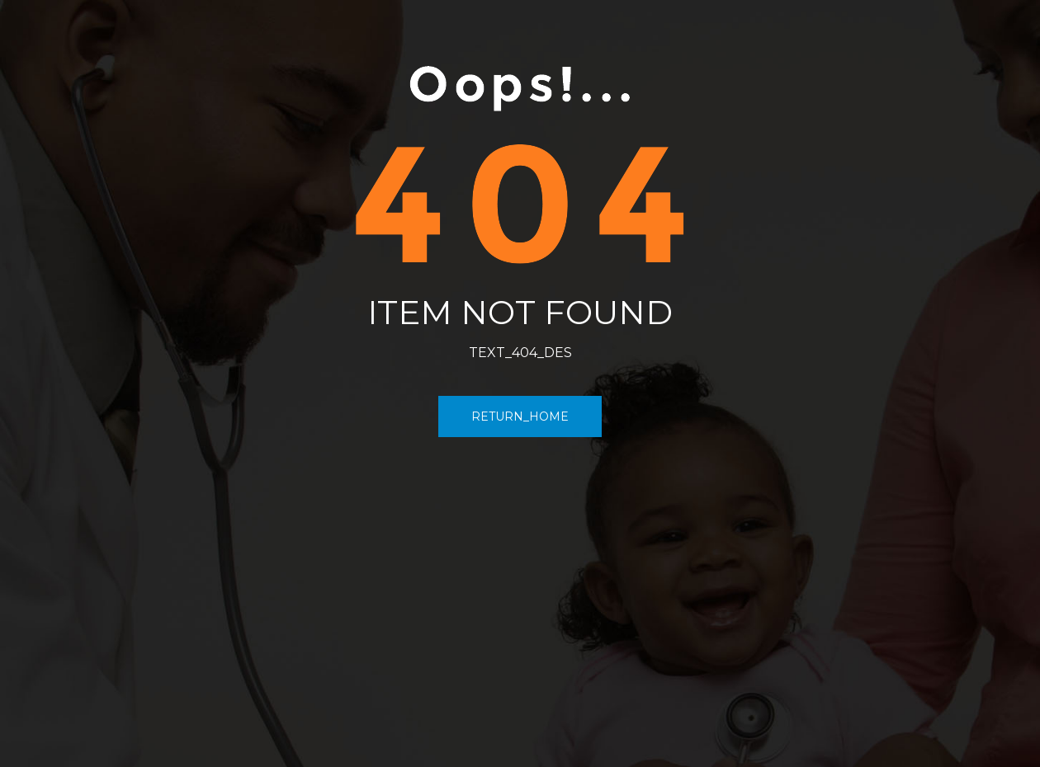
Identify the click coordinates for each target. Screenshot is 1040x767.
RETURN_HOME (520, 416)
